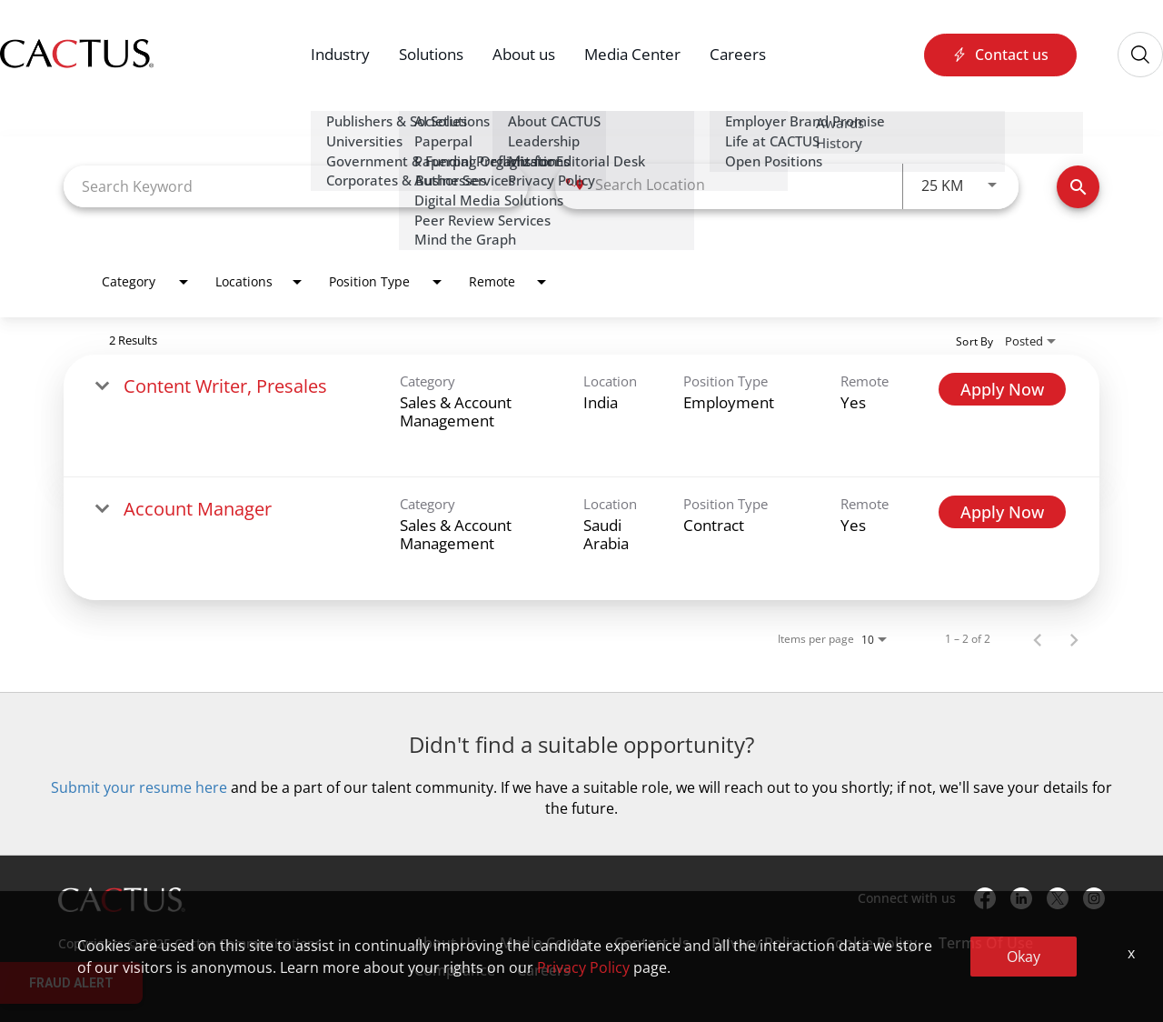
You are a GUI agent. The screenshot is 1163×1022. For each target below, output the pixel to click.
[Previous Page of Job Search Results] (1037, 639)
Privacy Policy (757, 943)
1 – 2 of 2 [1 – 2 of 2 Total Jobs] (967, 639)
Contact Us (652, 943)
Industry (340, 54)
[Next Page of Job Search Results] (1074, 639)
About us (523, 54)
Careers (738, 54)
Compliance (454, 970)
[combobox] (296, 186)
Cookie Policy (871, 943)
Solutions (431, 54)
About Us (446, 943)
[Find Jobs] (1078, 186)
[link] (581, 416)
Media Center (632, 54)
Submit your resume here (139, 787)
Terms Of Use (986, 943)
